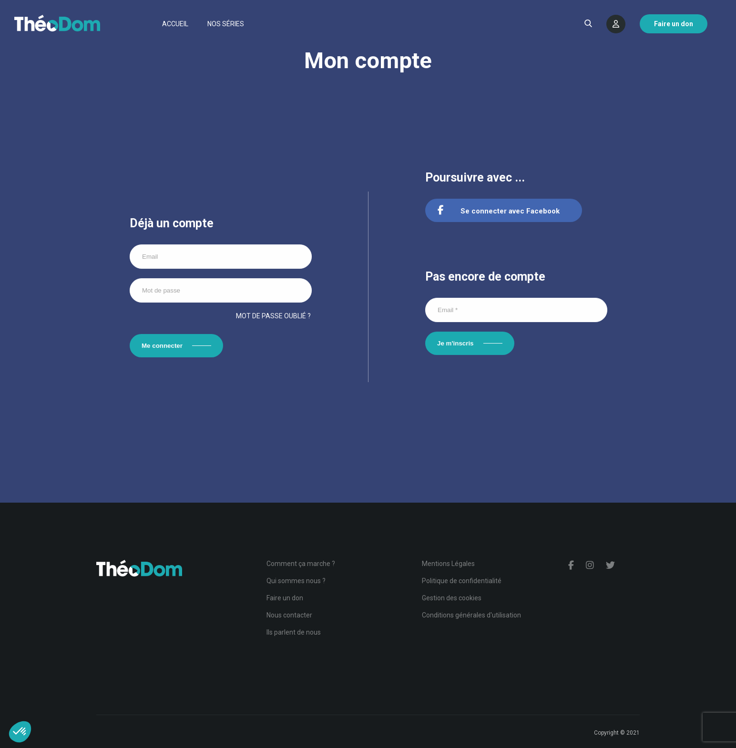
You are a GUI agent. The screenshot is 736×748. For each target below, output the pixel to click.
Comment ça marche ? (300, 563)
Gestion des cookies (451, 598)
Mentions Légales (448, 563)
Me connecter (162, 346)
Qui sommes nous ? (296, 581)
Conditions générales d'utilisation (471, 615)
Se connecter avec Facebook (499, 211)
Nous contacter (289, 615)
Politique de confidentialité (461, 581)
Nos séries (225, 24)
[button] (20, 731)
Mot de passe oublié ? (273, 316)
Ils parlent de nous (293, 632)
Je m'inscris (455, 343)
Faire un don (284, 598)
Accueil (175, 24)
